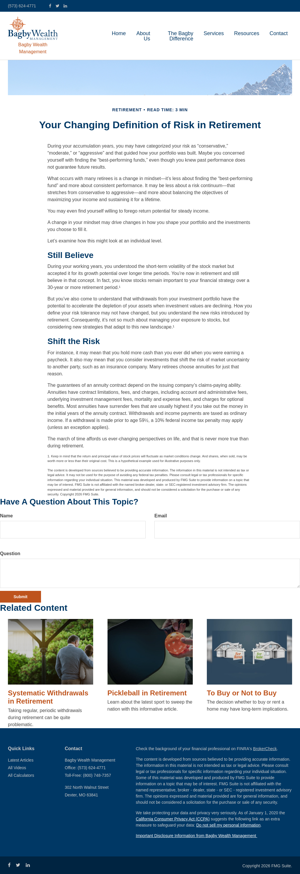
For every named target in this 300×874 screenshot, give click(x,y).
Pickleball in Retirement (147, 693)
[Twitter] (57, 6)
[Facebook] (50, 6)
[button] (143, 36)
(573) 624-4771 (22, 6)
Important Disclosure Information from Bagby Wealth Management (196, 835)
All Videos (17, 767)
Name (6, 515)
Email (160, 515)
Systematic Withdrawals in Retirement (48, 697)
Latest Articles (20, 760)
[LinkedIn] (65, 6)
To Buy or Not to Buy (242, 693)
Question (10, 553)
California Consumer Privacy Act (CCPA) (173, 819)
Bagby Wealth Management (32, 48)
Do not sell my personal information (228, 825)
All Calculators (21, 775)
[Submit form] (20, 597)
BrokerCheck (265, 748)
